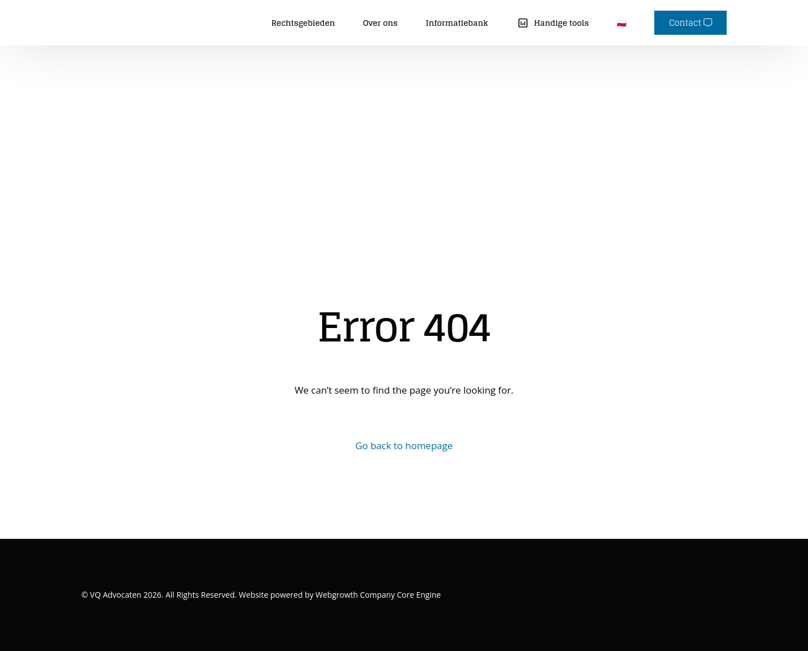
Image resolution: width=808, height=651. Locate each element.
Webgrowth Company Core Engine (377, 594)
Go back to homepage (404, 445)
